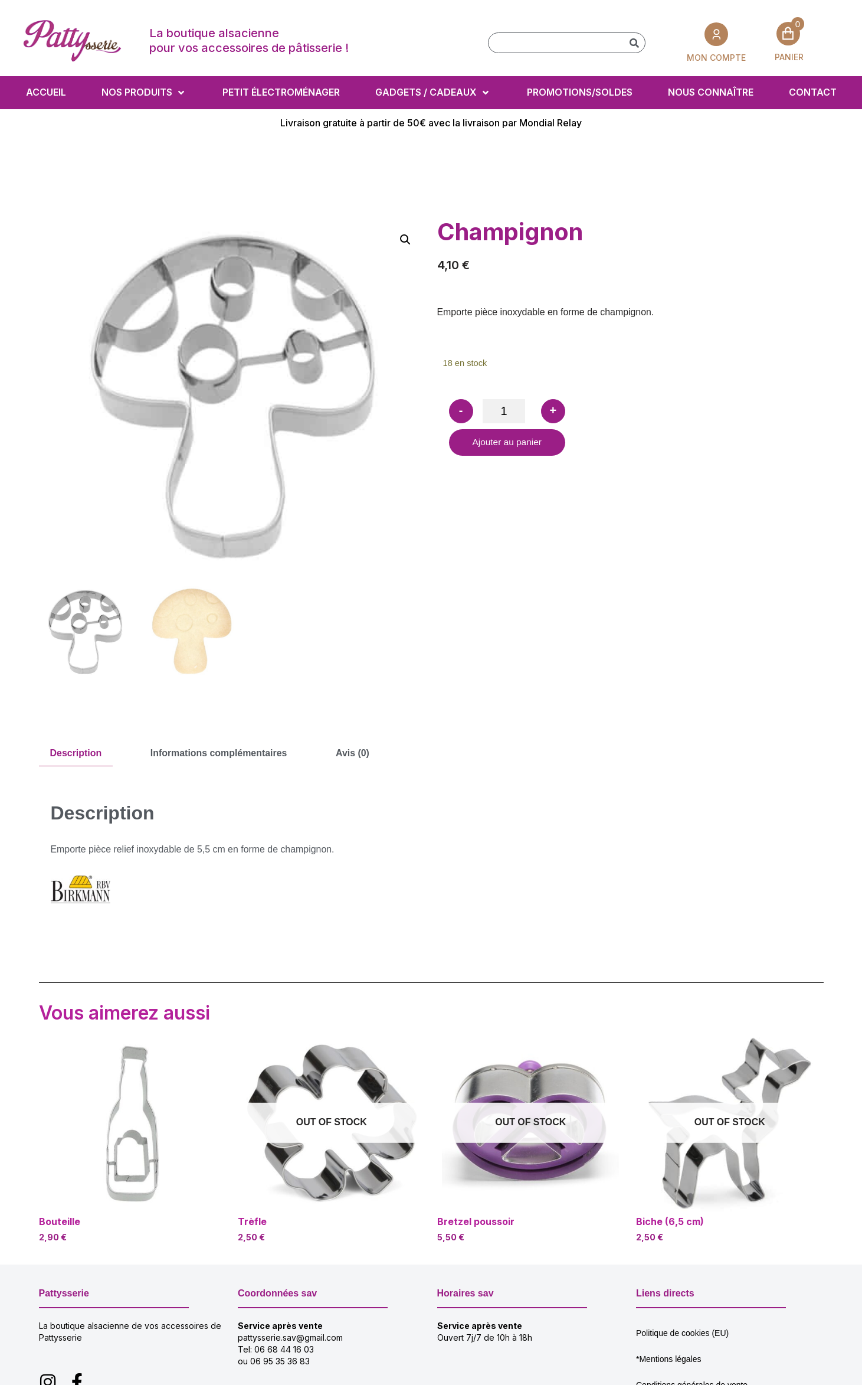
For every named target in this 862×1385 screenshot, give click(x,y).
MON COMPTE (716, 57)
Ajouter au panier (509, 443)
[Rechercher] (634, 43)
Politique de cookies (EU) (682, 1333)
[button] (405, 239)
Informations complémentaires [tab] (220, 753)
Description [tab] (76, 753)
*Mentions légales (669, 1359)
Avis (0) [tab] (354, 753)
